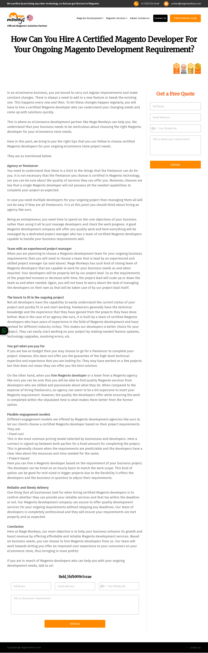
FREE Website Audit (185, 18)
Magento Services (115, 18)
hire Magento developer (69, 375)
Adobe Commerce (140, 18)
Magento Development (89, 18)
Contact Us (160, 18)
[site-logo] (16, 18)
